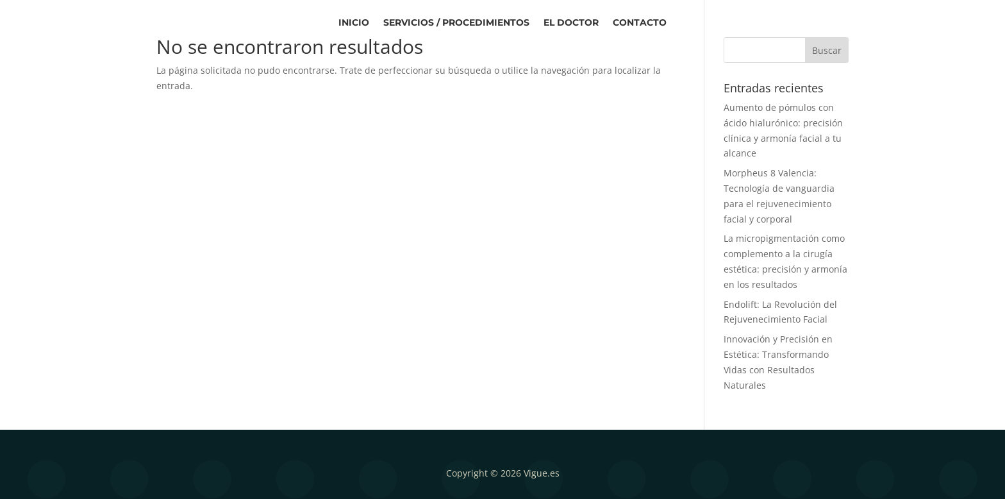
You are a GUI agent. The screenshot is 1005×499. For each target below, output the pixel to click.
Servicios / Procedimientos (456, 23)
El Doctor (571, 23)
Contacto (640, 23)
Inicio (353, 23)
